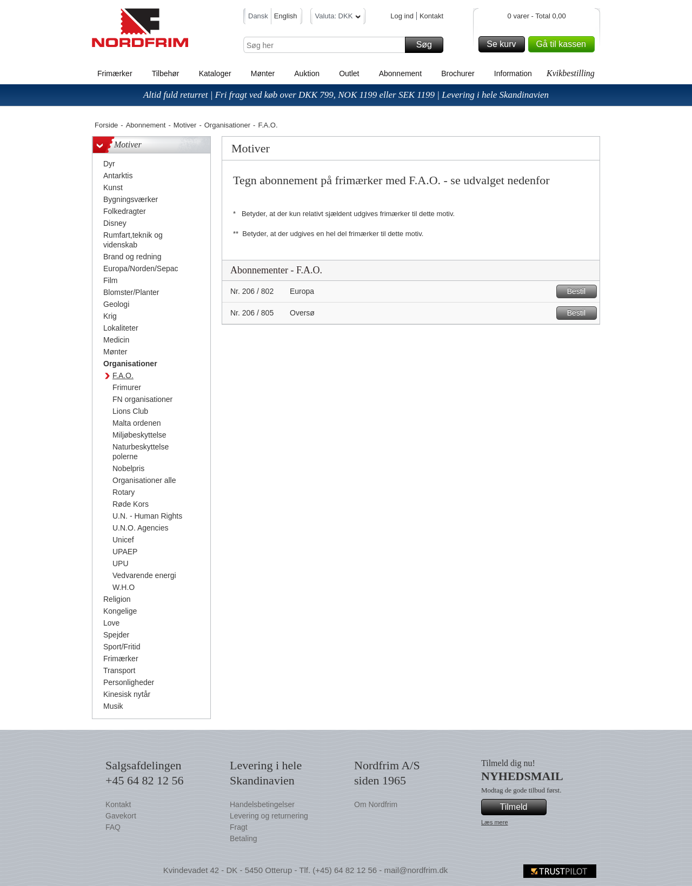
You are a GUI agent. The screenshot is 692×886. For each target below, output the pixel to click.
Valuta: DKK (338, 17)
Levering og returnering (269, 815)
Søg (428, 45)
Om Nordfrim (375, 804)
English (285, 16)
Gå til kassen (563, 44)
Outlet (349, 73)
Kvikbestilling (571, 73)
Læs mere (494, 822)
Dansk (258, 16)
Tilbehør (165, 73)
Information (513, 73)
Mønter (263, 73)
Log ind (402, 16)
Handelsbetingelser (262, 804)
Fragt (239, 827)
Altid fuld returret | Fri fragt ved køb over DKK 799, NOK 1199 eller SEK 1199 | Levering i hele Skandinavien (346, 95)
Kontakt (431, 16)
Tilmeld (521, 807)
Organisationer (227, 125)
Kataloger (215, 73)
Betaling (243, 838)
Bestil (580, 291)
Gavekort (120, 815)
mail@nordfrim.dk (416, 870)
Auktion (307, 73)
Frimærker (114, 73)
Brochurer (457, 73)
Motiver (185, 125)
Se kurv (504, 44)
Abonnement (400, 73)
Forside (106, 125)
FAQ (113, 827)
